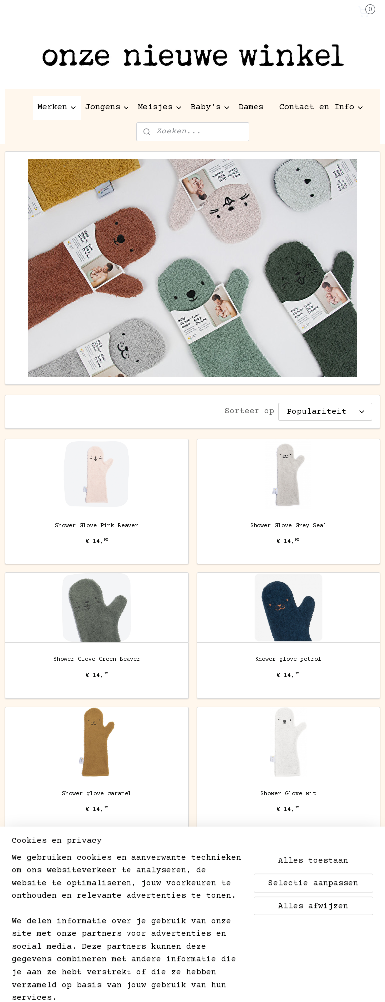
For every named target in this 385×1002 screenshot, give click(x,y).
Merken (57, 107)
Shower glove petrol (288, 659)
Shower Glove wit (288, 793)
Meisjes (160, 107)
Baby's (211, 107)
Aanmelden (35, 901)
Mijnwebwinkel (325, 984)
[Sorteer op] (325, 411)
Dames (251, 107)
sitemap (147, 984)
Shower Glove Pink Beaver (96, 525)
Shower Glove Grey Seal (288, 525)
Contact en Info (321, 107)
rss (175, 984)
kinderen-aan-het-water (47, 926)
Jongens (107, 107)
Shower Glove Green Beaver (96, 659)
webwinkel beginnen (222, 984)
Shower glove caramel (96, 793)
